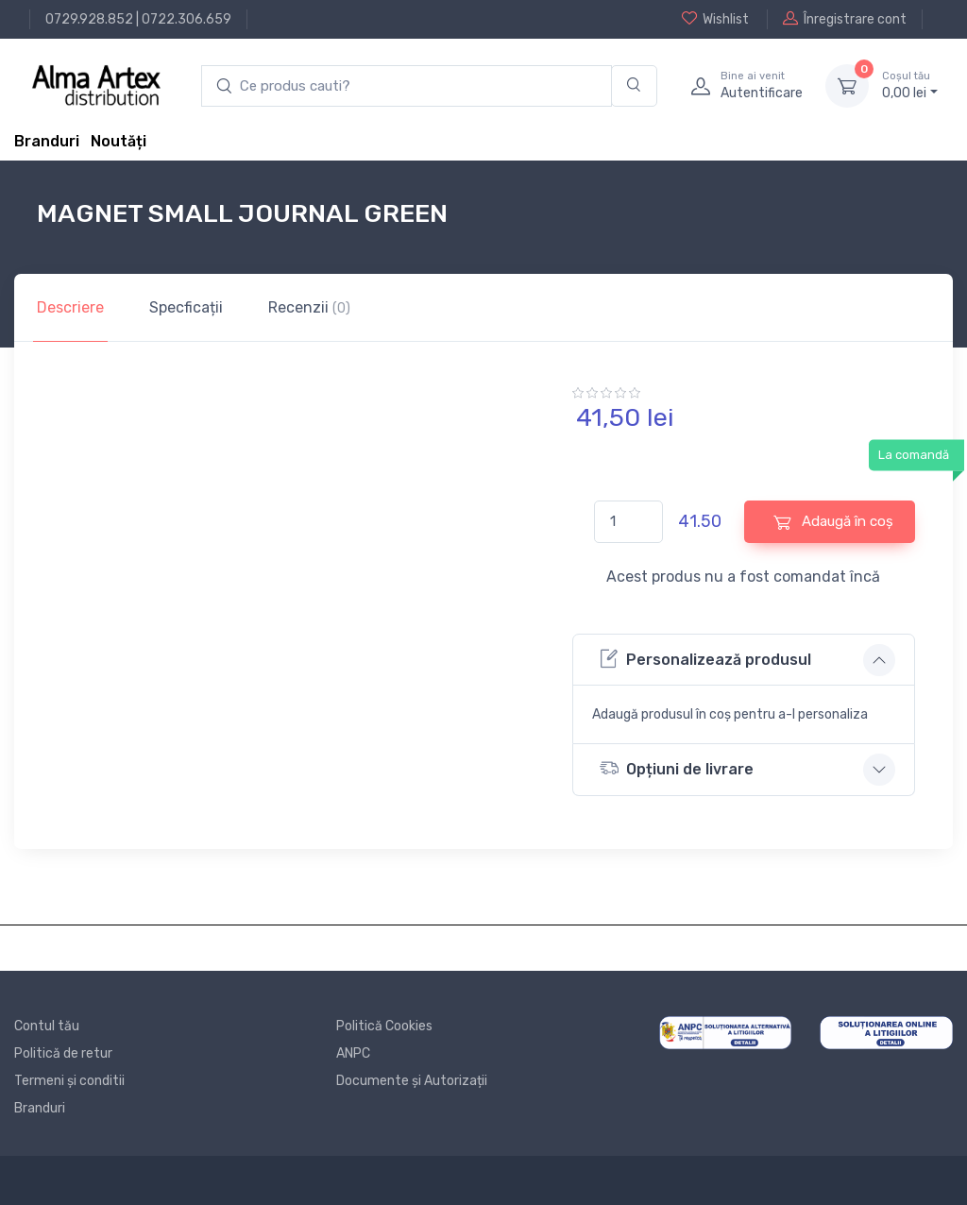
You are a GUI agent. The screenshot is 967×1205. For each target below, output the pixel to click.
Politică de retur (63, 1053)
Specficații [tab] (186, 307)
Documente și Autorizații (411, 1081)
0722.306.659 (186, 19)
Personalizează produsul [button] (705, 659)
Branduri (46, 141)
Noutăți (118, 141)
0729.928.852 (89, 19)
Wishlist (715, 18)
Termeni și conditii (69, 1081)
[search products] (406, 86)
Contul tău (46, 1026)
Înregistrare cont (845, 18)
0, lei (910, 85)
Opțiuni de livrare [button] (677, 768)
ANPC (353, 1053)
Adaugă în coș (833, 522)
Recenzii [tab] (309, 307)
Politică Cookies (384, 1026)
